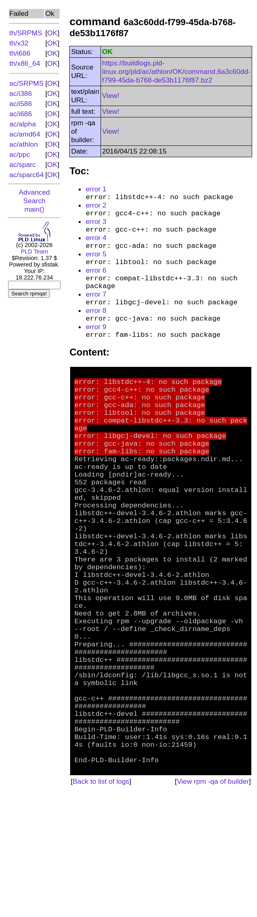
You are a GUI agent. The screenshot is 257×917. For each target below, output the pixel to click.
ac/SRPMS (26, 83)
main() (34, 209)
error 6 (96, 280)
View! (110, 95)
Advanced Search (34, 196)
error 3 (96, 225)
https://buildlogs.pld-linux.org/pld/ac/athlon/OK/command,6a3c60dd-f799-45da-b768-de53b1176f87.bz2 (176, 71)
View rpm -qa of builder (213, 903)
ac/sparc (22, 164)
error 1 (96, 189)
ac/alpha (22, 124)
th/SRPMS (25, 33)
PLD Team (34, 251)
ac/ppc (19, 154)
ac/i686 (20, 114)
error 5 (96, 262)
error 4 (96, 244)
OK (52, 33)
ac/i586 (20, 104)
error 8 (96, 327)
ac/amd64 (24, 134)
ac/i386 (20, 93)
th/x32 (18, 43)
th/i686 (19, 53)
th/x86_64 (24, 63)
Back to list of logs (101, 903)
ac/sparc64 (26, 175)
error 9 (96, 345)
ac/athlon (23, 144)
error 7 (96, 308)
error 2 (96, 207)
